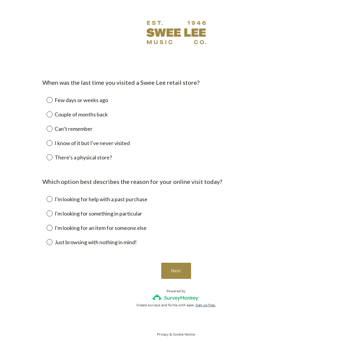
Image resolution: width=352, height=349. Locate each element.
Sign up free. (206, 305)
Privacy (163, 334)
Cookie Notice (184, 334)
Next (176, 270)
